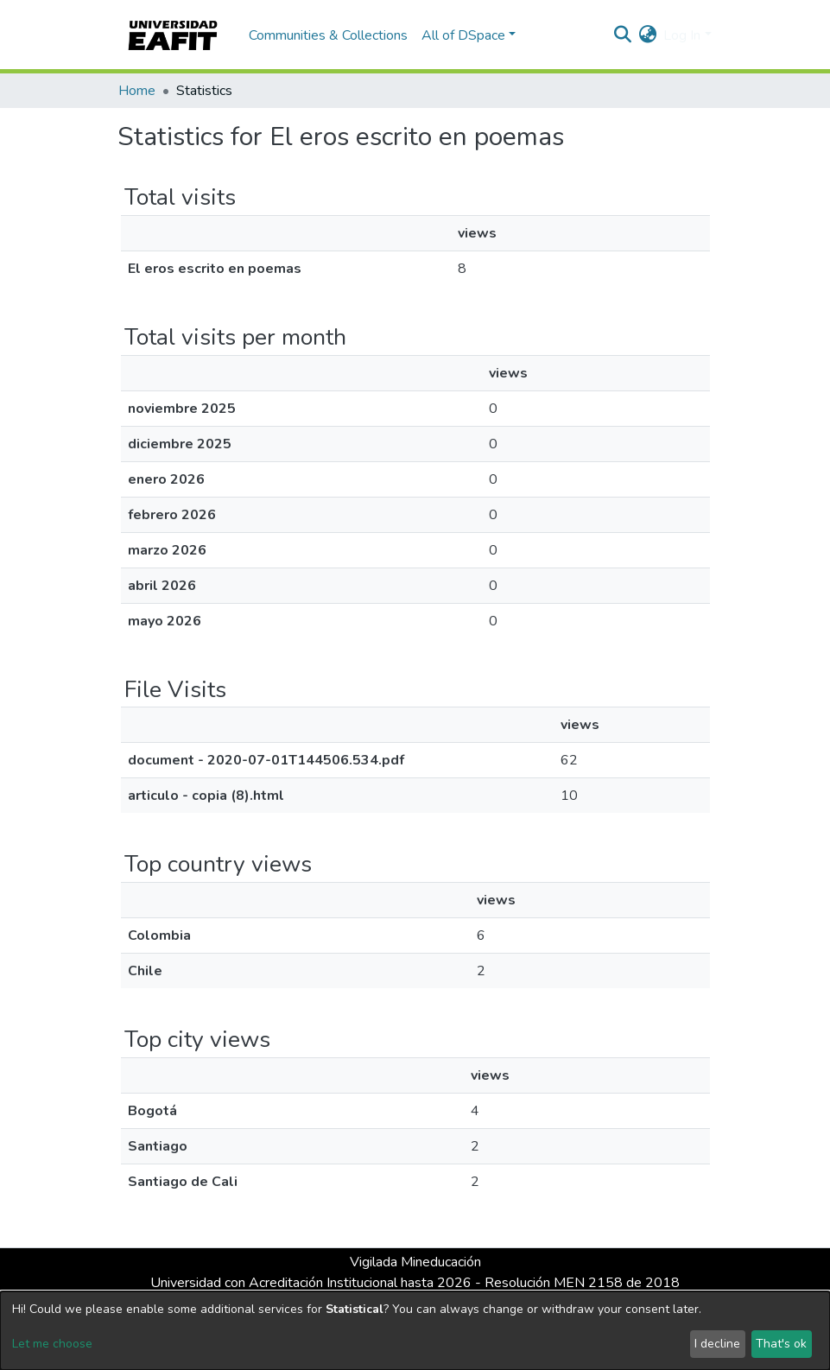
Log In (681, 35)
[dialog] (415, 1330)
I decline (717, 1343)
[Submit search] (622, 35)
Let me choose (52, 1343)
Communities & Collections (328, 35)
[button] (647, 35)
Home (136, 90)
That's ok (781, 1343)
